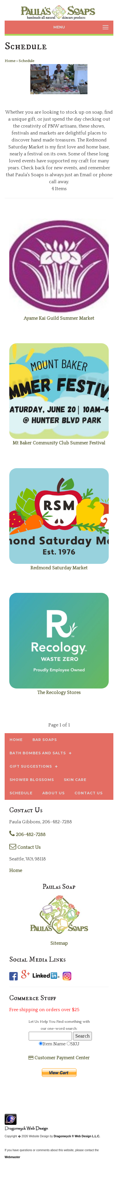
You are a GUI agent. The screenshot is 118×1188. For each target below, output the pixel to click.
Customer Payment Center (59, 1057)
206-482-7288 (27, 834)
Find (59, 1022)
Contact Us (25, 847)
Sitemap (59, 943)
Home (15, 870)
